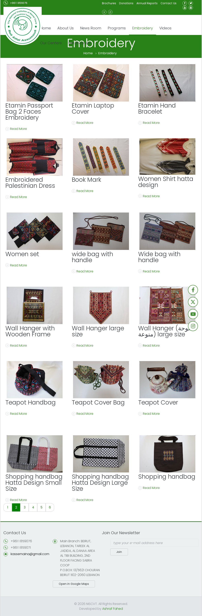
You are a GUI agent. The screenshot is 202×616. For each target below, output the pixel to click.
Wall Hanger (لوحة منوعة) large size (164, 331)
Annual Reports (147, 3)
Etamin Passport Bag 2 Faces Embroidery (29, 111)
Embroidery (142, 28)
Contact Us (168, 3)
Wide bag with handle (159, 257)
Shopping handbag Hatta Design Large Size (100, 482)
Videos (165, 28)
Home (45, 28)
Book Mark (86, 180)
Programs (117, 28)
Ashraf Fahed (112, 608)
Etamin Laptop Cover (93, 108)
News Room (90, 28)
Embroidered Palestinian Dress (30, 183)
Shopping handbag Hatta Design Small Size (34, 482)
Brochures (109, 3)
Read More (16, 128)
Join (119, 552)
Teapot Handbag (30, 402)
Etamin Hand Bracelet (157, 108)
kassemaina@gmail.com (30, 554)
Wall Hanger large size (98, 331)
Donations (126, 3)
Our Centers (51, 42)
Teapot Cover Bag (98, 402)
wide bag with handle (92, 257)
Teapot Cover (158, 402)
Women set (22, 254)
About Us (65, 28)
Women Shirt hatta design (165, 182)
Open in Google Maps (74, 584)
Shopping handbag (166, 476)
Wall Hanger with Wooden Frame (30, 331)
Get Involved (79, 42)
